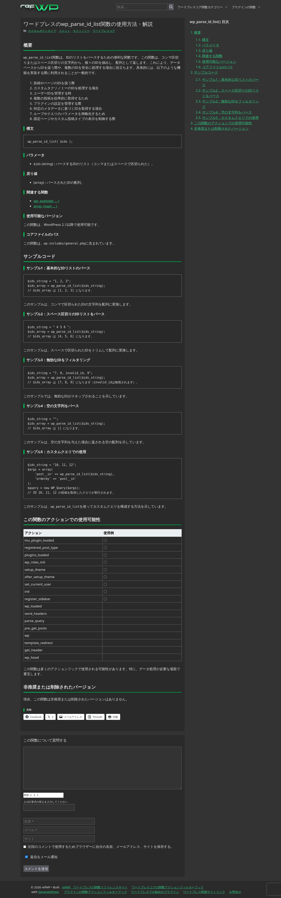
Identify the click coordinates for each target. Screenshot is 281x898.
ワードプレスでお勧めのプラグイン (155, 892)
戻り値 (207, 50)
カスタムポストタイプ (42, 31)
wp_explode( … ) (46, 201)
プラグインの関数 (246, 7)
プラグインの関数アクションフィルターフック (95, 892)
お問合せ (235, 892)
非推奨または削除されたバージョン (221, 128)
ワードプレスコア (104, 31)
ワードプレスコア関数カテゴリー (203, 7)
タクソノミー (81, 31)
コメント (64, 31)
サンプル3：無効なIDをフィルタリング (230, 104)
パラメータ (210, 45)
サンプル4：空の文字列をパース (227, 112)
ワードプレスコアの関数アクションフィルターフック (168, 887)
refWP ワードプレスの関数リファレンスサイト (95, 887)
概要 (197, 32)
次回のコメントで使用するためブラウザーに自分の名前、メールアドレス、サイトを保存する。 (101, 846)
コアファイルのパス (217, 67)
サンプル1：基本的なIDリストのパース (230, 82)
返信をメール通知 (40, 856)
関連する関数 (212, 56)
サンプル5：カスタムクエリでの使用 (230, 117)
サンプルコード (206, 72)
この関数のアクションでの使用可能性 (223, 123)
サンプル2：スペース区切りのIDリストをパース (230, 93)
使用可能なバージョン (219, 61)
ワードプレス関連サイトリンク (204, 892)
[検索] (171, 7)
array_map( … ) (45, 206)
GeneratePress (48, 892)
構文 (205, 39)
